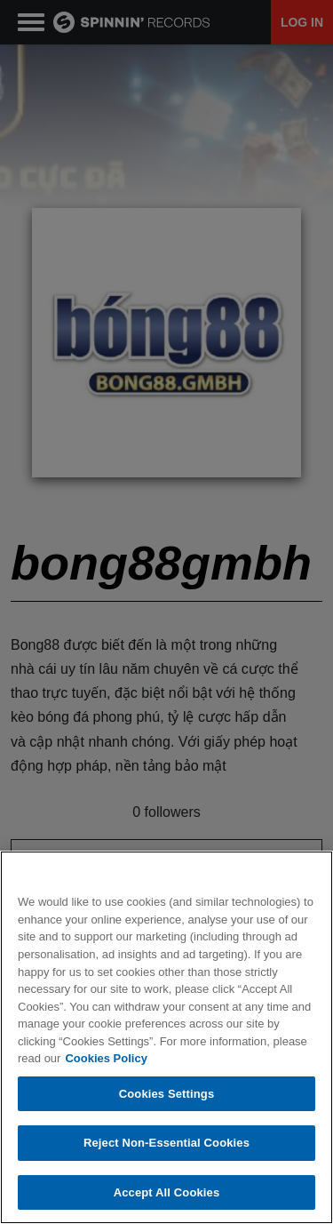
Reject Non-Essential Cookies (166, 1143)
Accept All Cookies (167, 1193)
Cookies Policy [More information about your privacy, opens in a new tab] (106, 1059)
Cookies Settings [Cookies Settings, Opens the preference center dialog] (167, 1094)
